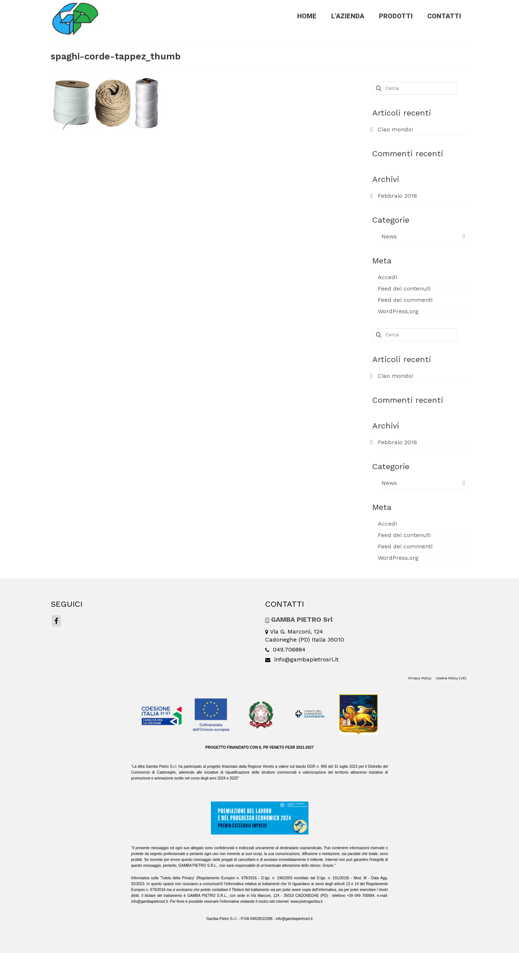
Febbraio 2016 (397, 195)
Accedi (387, 277)
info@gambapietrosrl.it (302, 659)
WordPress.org (398, 311)
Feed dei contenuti (404, 288)
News (389, 236)
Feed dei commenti (405, 299)
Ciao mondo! (395, 129)
